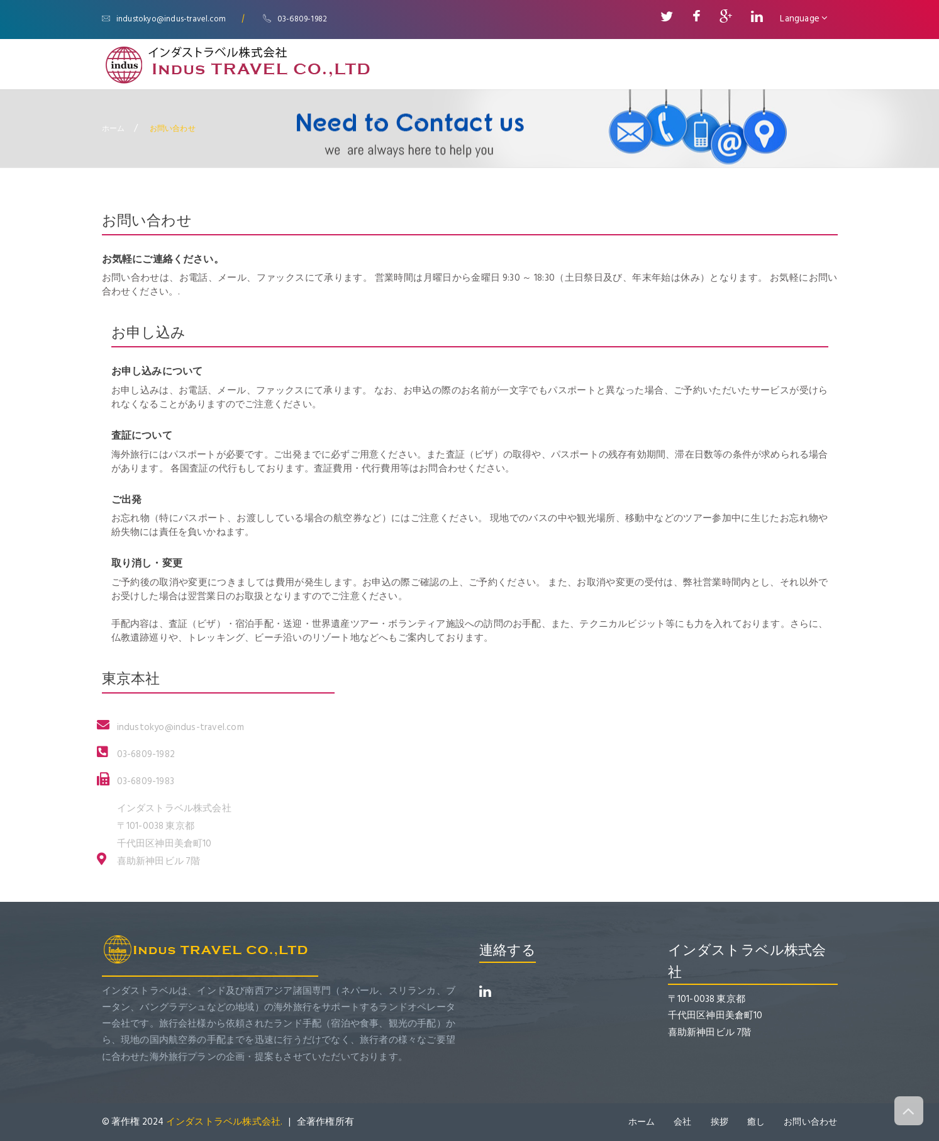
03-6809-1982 (295, 19)
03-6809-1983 (145, 781)
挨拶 (719, 1122)
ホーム (113, 128)
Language (804, 18)
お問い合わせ (810, 1122)
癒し (756, 1122)
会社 (682, 1122)
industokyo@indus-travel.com (164, 19)
